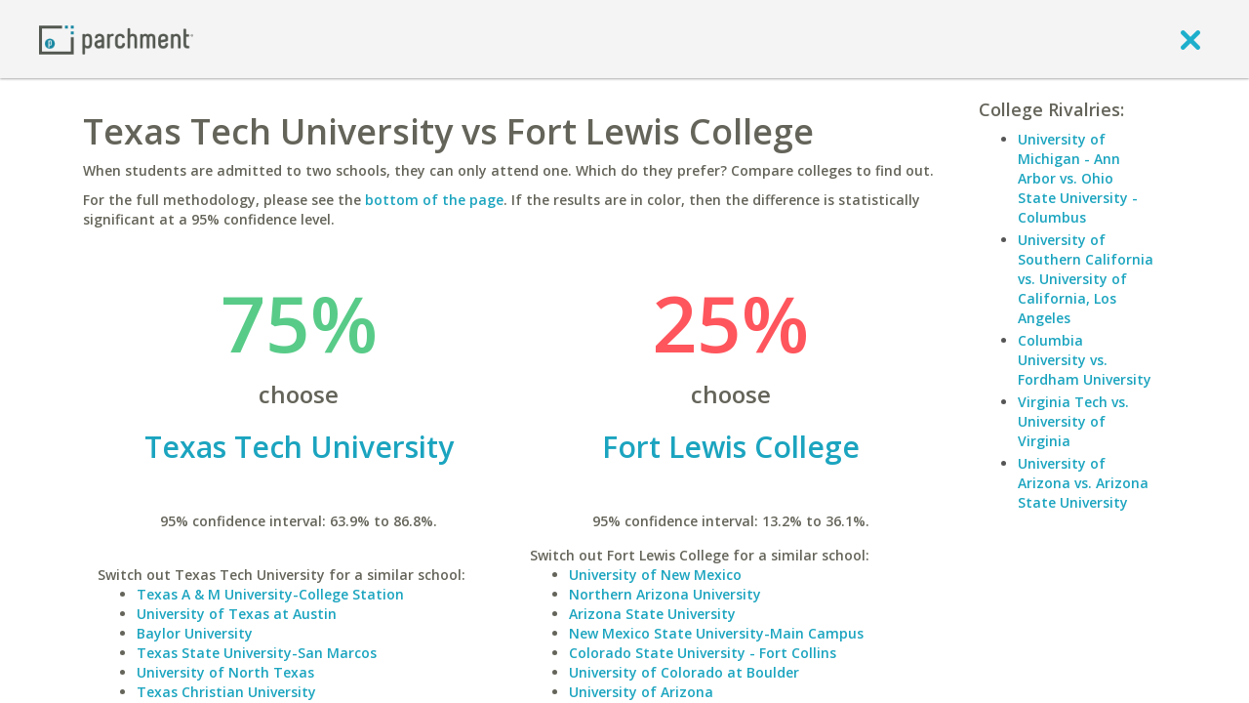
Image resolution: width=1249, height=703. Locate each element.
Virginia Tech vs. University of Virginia (1073, 421)
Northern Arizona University (665, 594)
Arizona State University (652, 613)
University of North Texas (225, 672)
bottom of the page (434, 199)
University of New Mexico (655, 574)
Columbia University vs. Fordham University (1084, 360)
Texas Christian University (226, 691)
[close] (1190, 39)
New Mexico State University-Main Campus (716, 633)
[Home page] (116, 38)
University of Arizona (641, 691)
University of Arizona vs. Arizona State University (1083, 483)
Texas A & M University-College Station (270, 594)
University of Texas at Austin (237, 613)
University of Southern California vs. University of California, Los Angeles (1085, 278)
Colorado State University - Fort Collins (702, 652)
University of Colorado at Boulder (684, 672)
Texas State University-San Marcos (257, 652)
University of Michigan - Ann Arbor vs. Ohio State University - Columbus (1078, 178)
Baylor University (195, 633)
